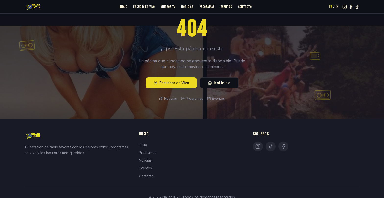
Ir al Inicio (219, 83)
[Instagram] (258, 146)
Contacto (245, 7)
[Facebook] (283, 146)
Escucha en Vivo (144, 7)
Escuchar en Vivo (171, 83)
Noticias (187, 7)
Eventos (226, 7)
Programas (207, 7)
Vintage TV (168, 7)
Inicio (123, 7)
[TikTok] (271, 146)
